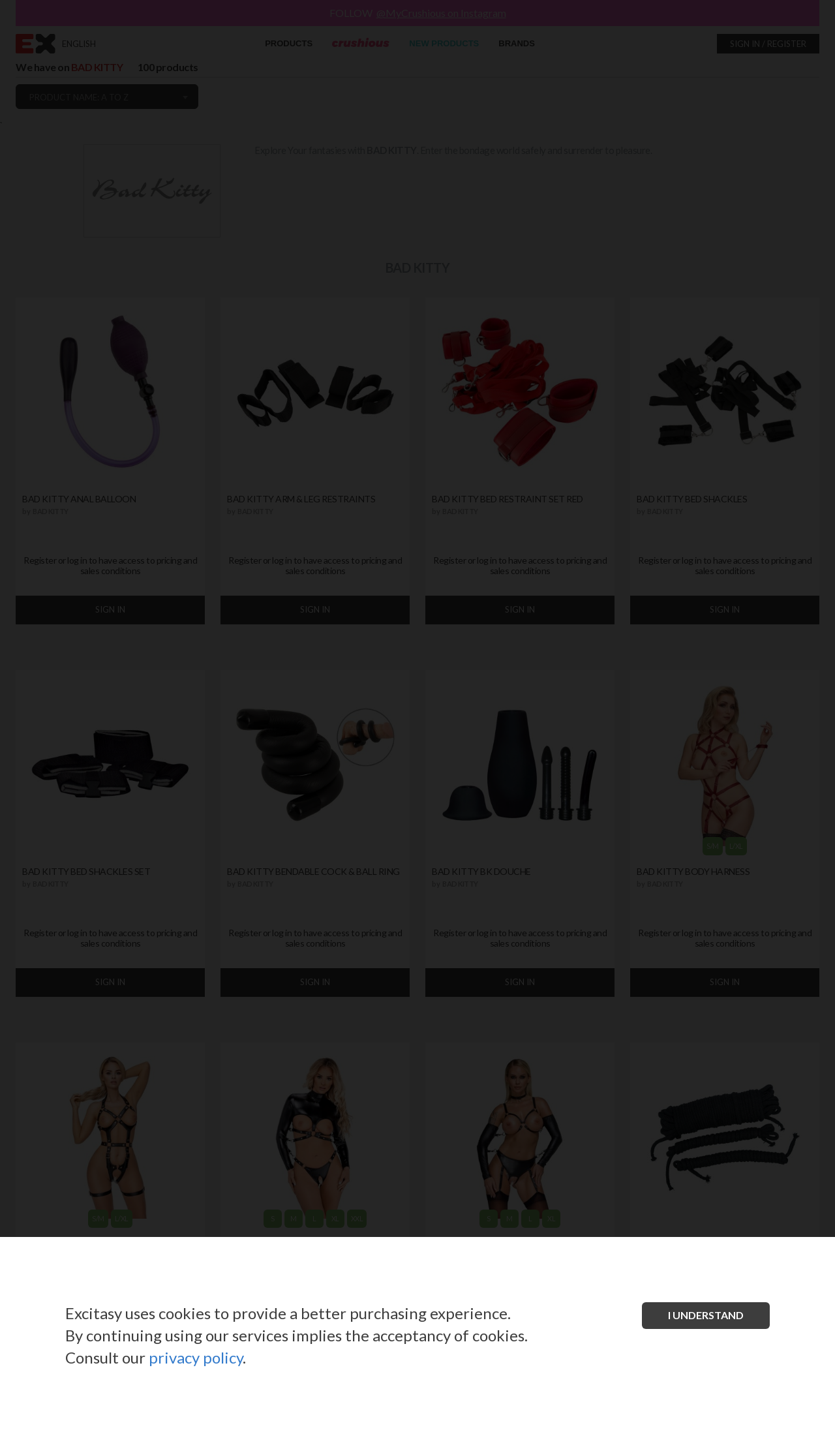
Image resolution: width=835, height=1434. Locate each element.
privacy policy (196, 1357)
